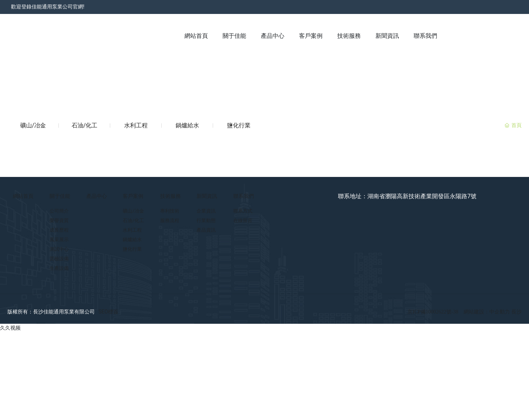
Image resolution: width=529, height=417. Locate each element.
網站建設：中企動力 (487, 312)
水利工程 (136, 125)
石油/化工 (85, 125)
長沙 (516, 312)
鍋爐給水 (187, 125)
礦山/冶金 (33, 125)
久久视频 (10, 328)
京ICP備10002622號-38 (432, 312)
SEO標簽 (108, 312)
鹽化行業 (239, 125)
